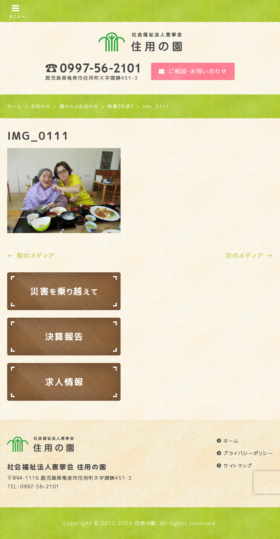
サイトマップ (237, 465)
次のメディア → (249, 255)
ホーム (231, 440)
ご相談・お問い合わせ (193, 71)
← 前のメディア (31, 255)
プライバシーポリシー (248, 453)
